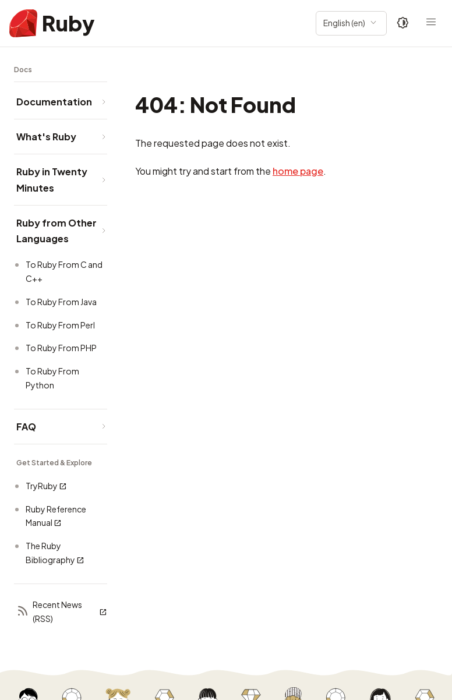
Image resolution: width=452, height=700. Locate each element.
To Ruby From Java (61, 301)
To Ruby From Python (52, 378)
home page (298, 171)
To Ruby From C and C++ (64, 271)
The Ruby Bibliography (55, 552)
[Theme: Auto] (403, 23)
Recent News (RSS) (61, 611)
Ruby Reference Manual (56, 516)
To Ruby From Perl (60, 325)
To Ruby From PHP (61, 347)
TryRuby (46, 486)
